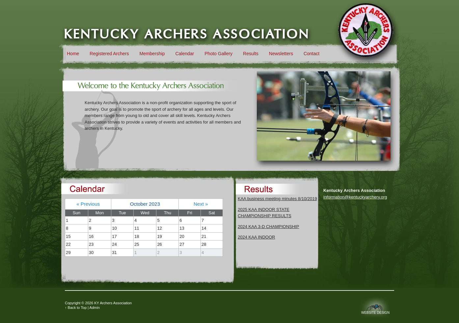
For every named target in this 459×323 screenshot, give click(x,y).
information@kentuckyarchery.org (355, 197)
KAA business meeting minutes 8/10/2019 (277, 198)
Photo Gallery (218, 53)
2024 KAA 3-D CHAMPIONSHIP (268, 226)
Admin (95, 308)
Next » (201, 204)
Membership (152, 53)
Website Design (375, 312)
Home (73, 53)
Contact (311, 53)
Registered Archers (109, 53)
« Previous (88, 204)
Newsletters (281, 53)
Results (250, 53)
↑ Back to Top (76, 308)
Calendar (184, 53)
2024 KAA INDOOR (256, 237)
